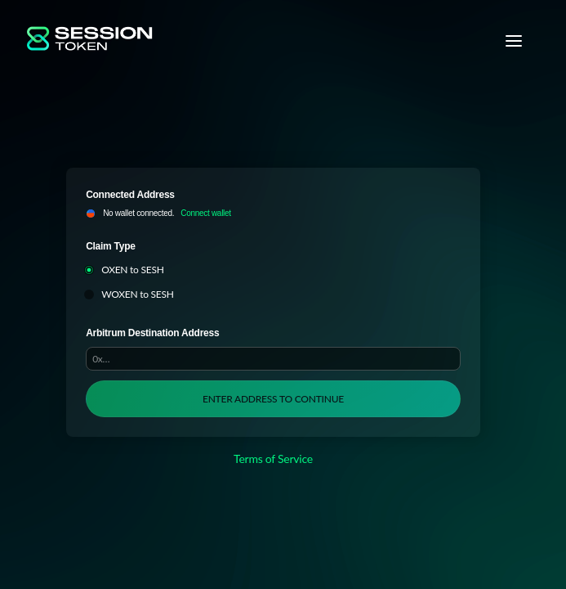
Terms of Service (273, 458)
